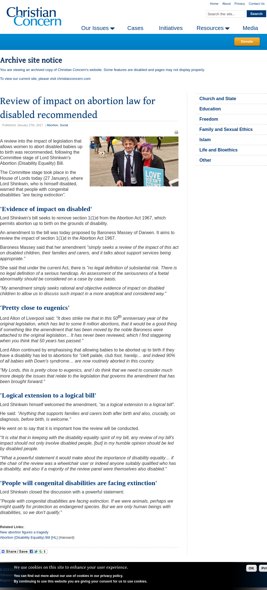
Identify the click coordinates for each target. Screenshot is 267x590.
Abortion (52, 125)
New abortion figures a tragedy (24, 532)
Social (64, 125)
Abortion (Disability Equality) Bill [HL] (29, 537)
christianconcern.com (74, 79)
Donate (247, 41)
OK (251, 568)
